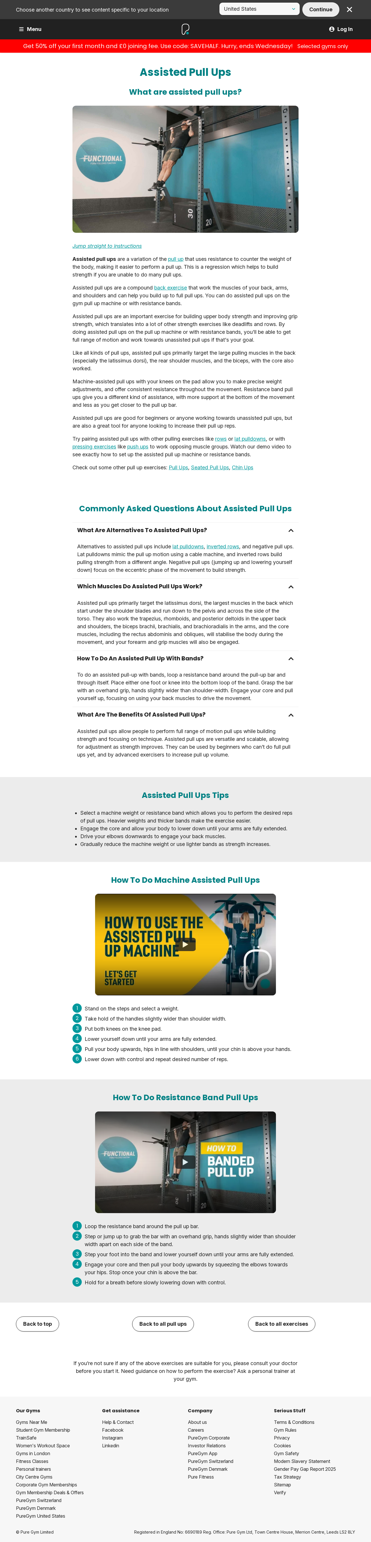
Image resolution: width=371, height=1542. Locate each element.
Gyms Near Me (31, 1422)
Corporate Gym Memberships (46, 1485)
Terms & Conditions (294, 1422)
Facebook (112, 1430)
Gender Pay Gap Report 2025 (305, 1469)
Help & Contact (118, 1422)
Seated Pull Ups (210, 467)
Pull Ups (178, 467)
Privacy (282, 1438)
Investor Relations (207, 1445)
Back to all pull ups (163, 1324)
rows (221, 439)
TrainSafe (26, 1438)
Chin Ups (242, 467)
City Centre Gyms (34, 1477)
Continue (320, 9)
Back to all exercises (281, 1324)
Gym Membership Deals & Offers (50, 1492)
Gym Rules (285, 1430)
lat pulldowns (250, 439)
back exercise (170, 288)
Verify (280, 1492)
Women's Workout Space (43, 1445)
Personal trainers (33, 1469)
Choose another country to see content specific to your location (92, 10)
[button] (185, 530)
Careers (196, 1430)
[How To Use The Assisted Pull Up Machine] (185, 944)
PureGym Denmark (36, 1508)
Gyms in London (33, 1453)
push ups (137, 447)
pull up (175, 259)
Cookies (282, 1445)
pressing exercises (94, 447)
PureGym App (202, 1453)
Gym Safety (286, 1453)
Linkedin (110, 1445)
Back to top (37, 1324)
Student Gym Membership (43, 1430)
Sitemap (282, 1485)
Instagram (112, 1438)
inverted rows (223, 546)
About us (197, 1422)
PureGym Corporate (209, 1438)
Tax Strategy (287, 1477)
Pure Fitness (201, 1477)
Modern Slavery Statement (302, 1461)
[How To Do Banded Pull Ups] (185, 1162)
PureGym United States (40, 1516)
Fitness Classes (32, 1461)
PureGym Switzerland (38, 1500)
